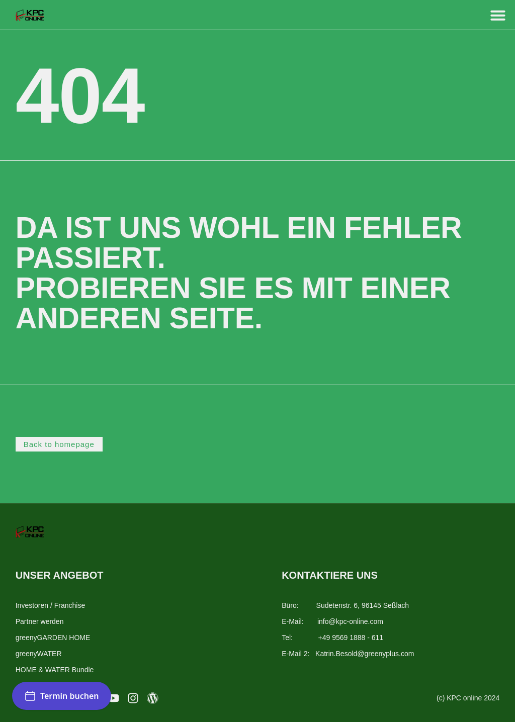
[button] (498, 15)
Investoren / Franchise (50, 605)
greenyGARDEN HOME (53, 638)
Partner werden (40, 621)
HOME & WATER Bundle (55, 670)
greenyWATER (39, 654)
